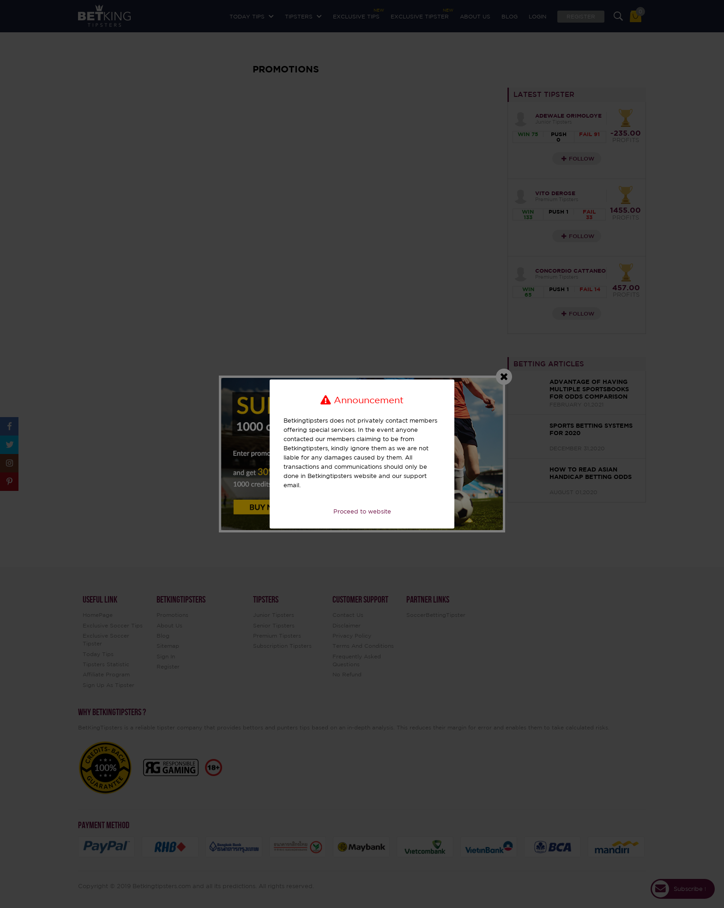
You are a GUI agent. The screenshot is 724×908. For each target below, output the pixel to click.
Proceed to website (362, 511)
